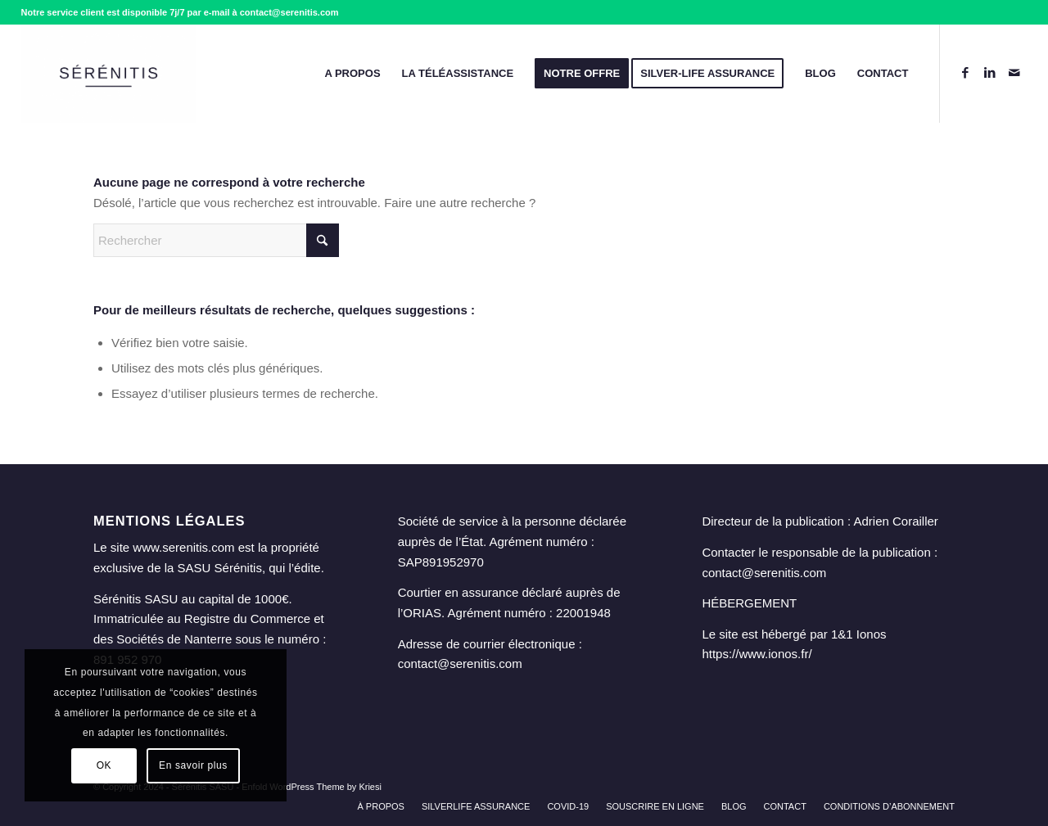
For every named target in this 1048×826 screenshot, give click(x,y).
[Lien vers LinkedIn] (990, 73)
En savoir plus (193, 765)
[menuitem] (352, 74)
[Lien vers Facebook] (965, 73)
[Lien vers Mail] (1014, 73)
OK (104, 765)
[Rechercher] (216, 240)
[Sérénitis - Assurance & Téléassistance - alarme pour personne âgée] (108, 74)
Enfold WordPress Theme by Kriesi (312, 787)
